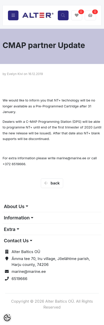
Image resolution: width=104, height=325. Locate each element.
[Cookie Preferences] (7, 317)
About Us (14, 206)
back (52, 183)
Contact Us (16, 240)
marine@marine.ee (29, 271)
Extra (9, 229)
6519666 (19, 278)
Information (17, 217)
